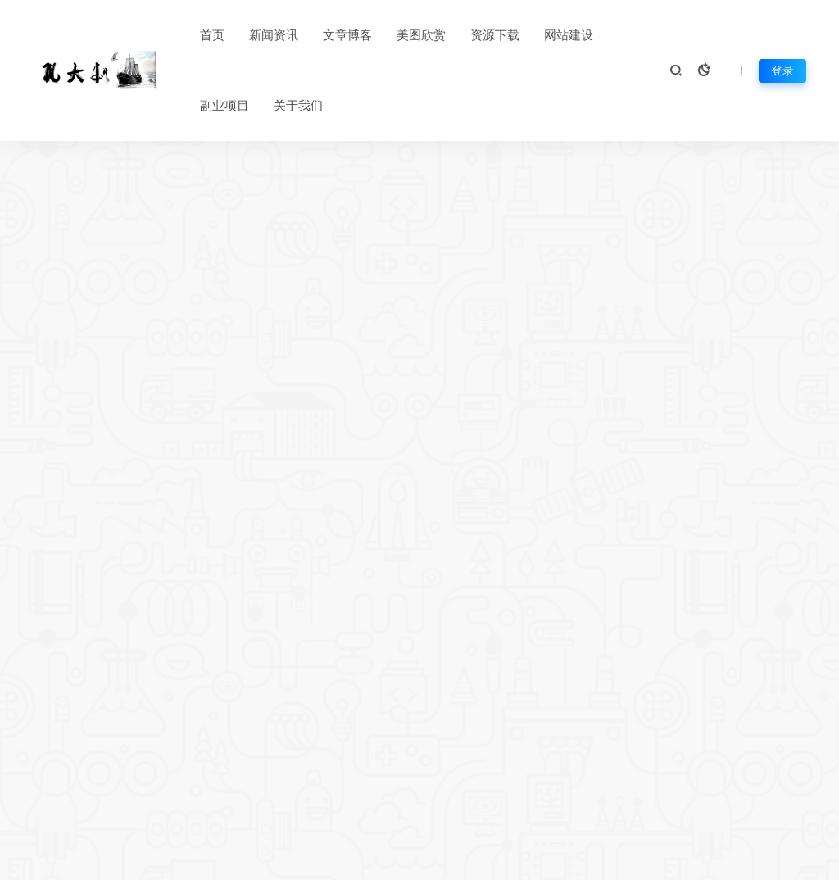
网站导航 (319, 769)
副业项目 (224, 105)
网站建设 (568, 35)
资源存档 (319, 797)
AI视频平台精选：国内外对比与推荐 (96, 536)
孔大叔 (811, 860)
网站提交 (377, 797)
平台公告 (319, 741)
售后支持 (557, 769)
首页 (212, 35)
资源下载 (494, 35)
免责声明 (557, 741)
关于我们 (298, 105)
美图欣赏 (421, 35)
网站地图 (379, 860)
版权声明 (500, 769)
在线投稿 (377, 769)
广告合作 (681, 741)
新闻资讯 (273, 35)
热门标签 (377, 741)
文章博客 (347, 35)
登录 (782, 70)
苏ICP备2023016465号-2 (484, 860)
